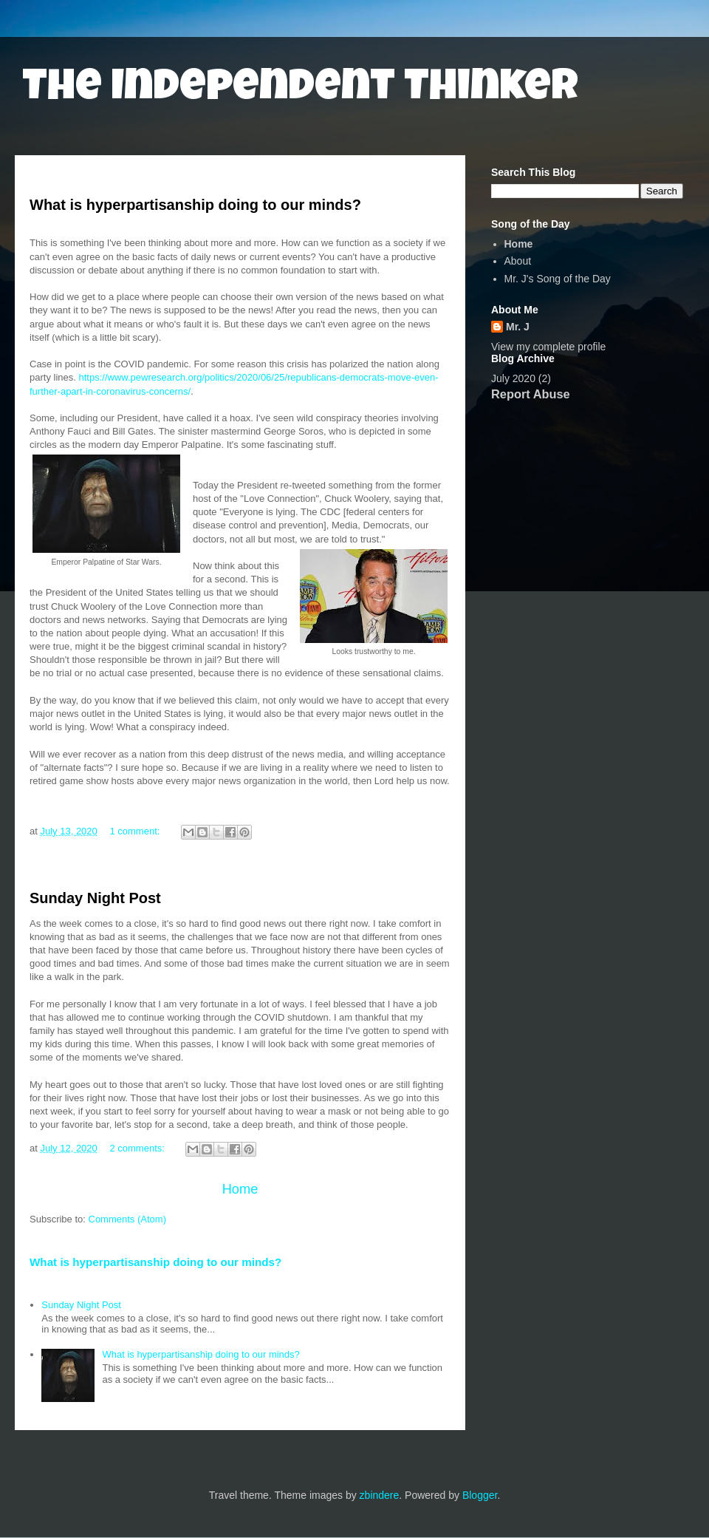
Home (240, 1189)
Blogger (479, 1495)
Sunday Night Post (95, 898)
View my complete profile (548, 347)
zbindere (380, 1495)
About (518, 261)
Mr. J (518, 327)
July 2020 (513, 378)
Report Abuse (530, 394)
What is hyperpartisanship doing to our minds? (195, 205)
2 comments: (138, 1148)
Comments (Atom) (127, 1219)
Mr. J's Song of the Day (557, 279)
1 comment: (135, 831)
